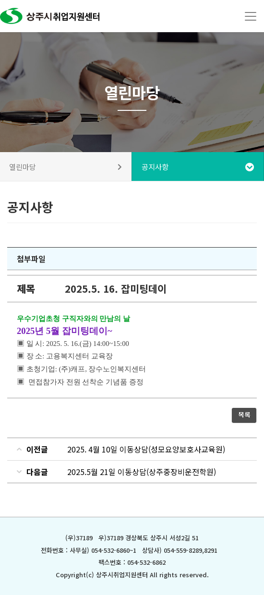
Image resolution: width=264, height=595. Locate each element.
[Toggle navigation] (250, 16)
